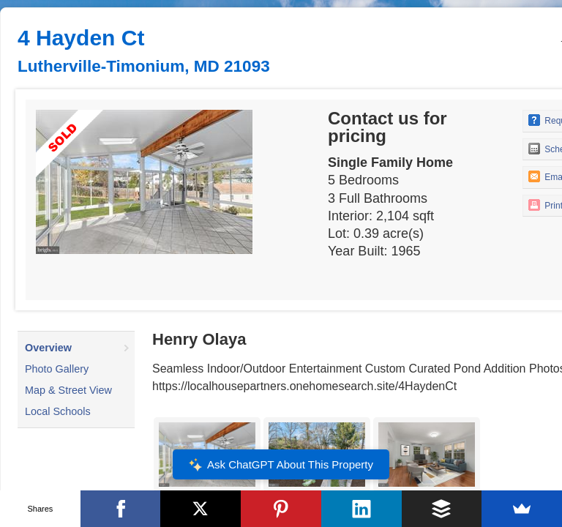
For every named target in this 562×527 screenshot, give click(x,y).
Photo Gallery (57, 369)
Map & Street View (68, 390)
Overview (48, 348)
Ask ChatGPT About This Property (281, 464)
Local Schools (58, 411)
